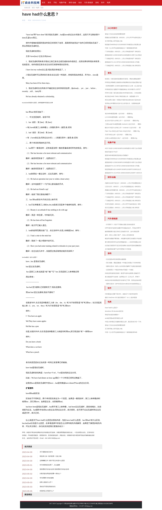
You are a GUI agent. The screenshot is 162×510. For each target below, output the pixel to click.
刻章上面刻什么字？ (46, 482)
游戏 (97, 2)
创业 (80, 2)
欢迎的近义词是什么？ (47, 491)
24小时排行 (112, 28)
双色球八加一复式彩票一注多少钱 (50, 456)
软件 (102, 2)
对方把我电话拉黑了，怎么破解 (50, 465)
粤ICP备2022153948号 (88, 503)
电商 (108, 2)
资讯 (49, 2)
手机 (55, 2)
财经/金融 (72, 2)
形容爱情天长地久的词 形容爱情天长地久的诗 (54, 469)
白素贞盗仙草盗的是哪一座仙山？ (50, 473)
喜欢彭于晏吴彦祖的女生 (48, 486)
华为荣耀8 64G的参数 (47, 478)
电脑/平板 (62, 2)
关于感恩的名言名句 (46, 452)
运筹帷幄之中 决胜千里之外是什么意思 (52, 460)
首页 (43, 2)
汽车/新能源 (88, 2)
